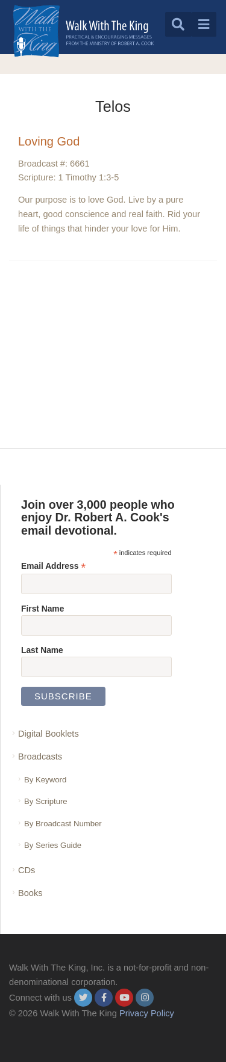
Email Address (53, 566)
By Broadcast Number (63, 823)
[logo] (83, 31)
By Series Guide (52, 845)
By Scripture (45, 801)
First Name (42, 608)
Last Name (42, 650)
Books (30, 893)
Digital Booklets (48, 733)
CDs (26, 870)
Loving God (49, 141)
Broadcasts (40, 756)
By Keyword (45, 779)
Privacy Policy (146, 1013)
